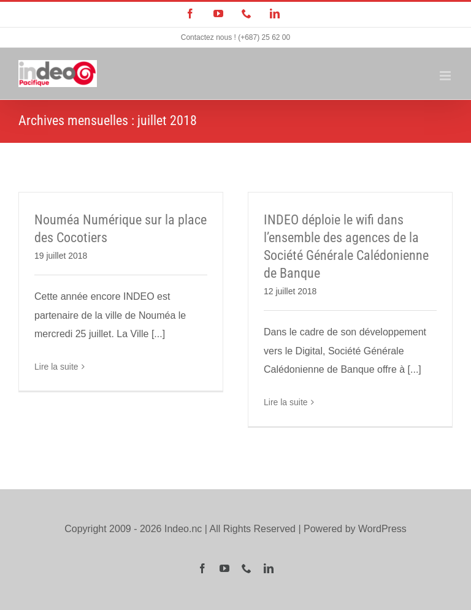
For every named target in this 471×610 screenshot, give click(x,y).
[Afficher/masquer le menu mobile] (446, 75)
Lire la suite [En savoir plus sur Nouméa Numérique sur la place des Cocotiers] (56, 367)
